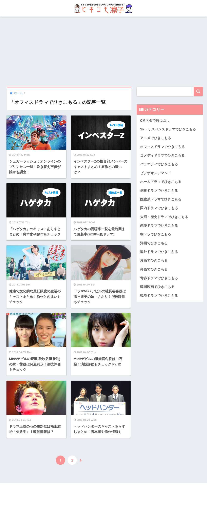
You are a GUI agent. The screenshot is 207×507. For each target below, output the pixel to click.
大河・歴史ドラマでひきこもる (164, 217)
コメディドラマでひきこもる (162, 155)
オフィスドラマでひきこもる (162, 147)
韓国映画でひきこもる (157, 287)
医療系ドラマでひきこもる (160, 199)
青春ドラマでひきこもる (159, 278)
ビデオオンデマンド (155, 173)
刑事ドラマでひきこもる (159, 191)
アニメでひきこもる (155, 138)
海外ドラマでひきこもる (159, 252)
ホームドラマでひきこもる (160, 182)
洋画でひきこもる (154, 243)
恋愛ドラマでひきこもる (159, 226)
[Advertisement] (103, 51)
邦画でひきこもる (154, 269)
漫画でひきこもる (154, 260)
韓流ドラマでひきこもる (159, 296)
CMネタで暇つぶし (154, 121)
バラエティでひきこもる (159, 164)
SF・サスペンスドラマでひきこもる (168, 129)
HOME (103, 490)
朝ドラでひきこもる (155, 234)
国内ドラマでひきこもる (159, 208)
